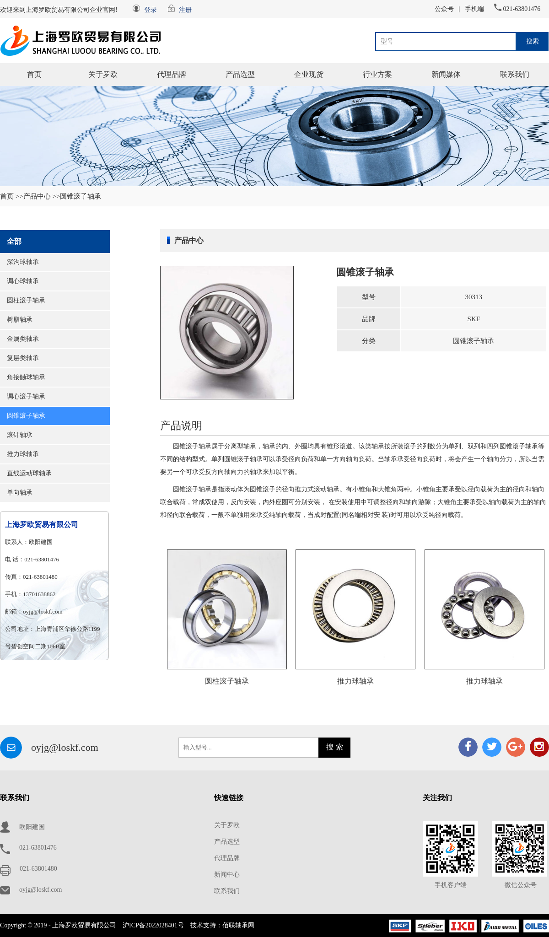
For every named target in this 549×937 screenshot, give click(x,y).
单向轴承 (19, 492)
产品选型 (240, 74)
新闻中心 (227, 874)
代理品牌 (171, 74)
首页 (34, 74)
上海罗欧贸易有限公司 (41, 524)
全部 (14, 241)
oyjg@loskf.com (64, 747)
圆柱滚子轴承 (26, 300)
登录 (150, 9)
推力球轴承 (23, 454)
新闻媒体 (446, 74)
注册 (185, 9)
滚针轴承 (19, 434)
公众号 (444, 8)
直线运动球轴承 (29, 473)
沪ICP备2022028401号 (153, 925)
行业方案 (377, 74)
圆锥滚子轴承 (26, 415)
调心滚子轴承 (26, 396)
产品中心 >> (41, 196)
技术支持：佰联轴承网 (222, 925)
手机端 (474, 8)
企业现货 (308, 74)
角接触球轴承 (26, 377)
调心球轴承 (23, 281)
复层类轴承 (23, 358)
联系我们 (514, 74)
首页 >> (11, 196)
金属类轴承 (23, 338)
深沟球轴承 (23, 261)
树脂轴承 (19, 319)
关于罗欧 (103, 74)
